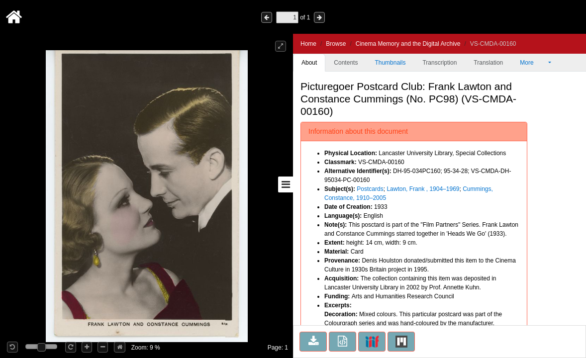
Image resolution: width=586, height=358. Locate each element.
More (533, 62)
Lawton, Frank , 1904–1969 (423, 188)
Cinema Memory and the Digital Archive (408, 43)
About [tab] (309, 62)
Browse (336, 43)
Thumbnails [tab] (390, 62)
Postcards (370, 188)
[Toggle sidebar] (285, 184)
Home (308, 43)
